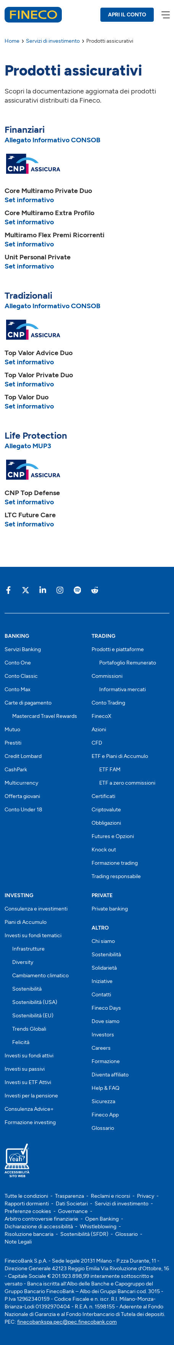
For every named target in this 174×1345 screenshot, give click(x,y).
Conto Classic (21, 676)
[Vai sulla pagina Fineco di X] (25, 590)
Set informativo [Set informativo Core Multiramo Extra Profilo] (29, 222)
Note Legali (18, 1242)
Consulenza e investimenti (36, 909)
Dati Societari (72, 1203)
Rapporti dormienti (27, 1203)
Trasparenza (69, 1196)
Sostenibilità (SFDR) (84, 1234)
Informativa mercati (122, 689)
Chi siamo (103, 941)
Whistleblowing (98, 1226)
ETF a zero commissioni (127, 783)
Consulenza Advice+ (29, 1109)
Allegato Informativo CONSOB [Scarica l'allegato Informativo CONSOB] (52, 140)
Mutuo (12, 729)
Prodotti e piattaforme (118, 649)
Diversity (22, 962)
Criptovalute (106, 809)
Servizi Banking (23, 649)
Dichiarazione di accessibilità (39, 1226)
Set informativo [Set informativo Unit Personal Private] (29, 266)
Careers (101, 1048)
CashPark (16, 769)
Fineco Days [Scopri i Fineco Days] (106, 1008)
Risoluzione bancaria (29, 1234)
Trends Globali (29, 1029)
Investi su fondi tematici (33, 935)
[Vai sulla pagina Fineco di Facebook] (8, 590)
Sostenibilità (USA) (34, 1002)
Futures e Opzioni (113, 836)
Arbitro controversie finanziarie (41, 1219)
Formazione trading (115, 863)
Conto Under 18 (23, 809)
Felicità (20, 1042)
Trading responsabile (116, 876)
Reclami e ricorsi (110, 1196)
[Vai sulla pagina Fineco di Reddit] (94, 590)
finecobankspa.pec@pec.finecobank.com (67, 1322)
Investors (103, 1034)
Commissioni (107, 676)
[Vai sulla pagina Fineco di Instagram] (60, 590)
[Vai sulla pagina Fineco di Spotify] (77, 590)
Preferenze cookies (28, 1211)
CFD (97, 743)
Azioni (99, 729)
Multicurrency (21, 783)
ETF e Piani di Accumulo (120, 756)
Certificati (103, 796)
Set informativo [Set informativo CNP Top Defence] (29, 502)
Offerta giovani (22, 796)
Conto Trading (108, 703)
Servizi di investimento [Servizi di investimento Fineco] (53, 41)
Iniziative (102, 981)
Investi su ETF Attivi (28, 1082)
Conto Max (18, 689)
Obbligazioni (106, 823)
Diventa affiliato (110, 1074)
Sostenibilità (27, 989)
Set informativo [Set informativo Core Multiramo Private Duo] (29, 200)
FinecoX (101, 716)
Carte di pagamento (28, 703)
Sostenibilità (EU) (32, 1015)
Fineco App (105, 1115)
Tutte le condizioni (26, 1196)
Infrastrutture (28, 949)
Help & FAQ (105, 1088)
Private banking (110, 909)
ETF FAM (110, 769)
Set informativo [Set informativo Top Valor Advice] (29, 362)
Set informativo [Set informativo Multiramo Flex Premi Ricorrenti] (29, 244)
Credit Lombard (23, 756)
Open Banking (102, 1219)
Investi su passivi (25, 1069)
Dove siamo (105, 1021)
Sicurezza (103, 1101)
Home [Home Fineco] (12, 41)
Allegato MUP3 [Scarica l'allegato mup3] (28, 446)
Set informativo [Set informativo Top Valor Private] (29, 384)
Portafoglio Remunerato (127, 663)
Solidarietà (104, 968)
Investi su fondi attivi (29, 1055)
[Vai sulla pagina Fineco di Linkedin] (43, 590)
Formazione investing (30, 1122)
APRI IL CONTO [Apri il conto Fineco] (127, 14)
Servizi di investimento (121, 1203)
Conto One (18, 663)
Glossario (103, 1128)
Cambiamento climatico (40, 975)
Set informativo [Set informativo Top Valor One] (29, 406)
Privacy (145, 1196)
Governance (73, 1211)
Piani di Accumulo (26, 922)
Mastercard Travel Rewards (44, 716)
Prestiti (13, 743)
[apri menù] (165, 14)
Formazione (106, 1061)
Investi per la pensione (31, 1095)
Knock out (104, 849)
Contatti (101, 994)
